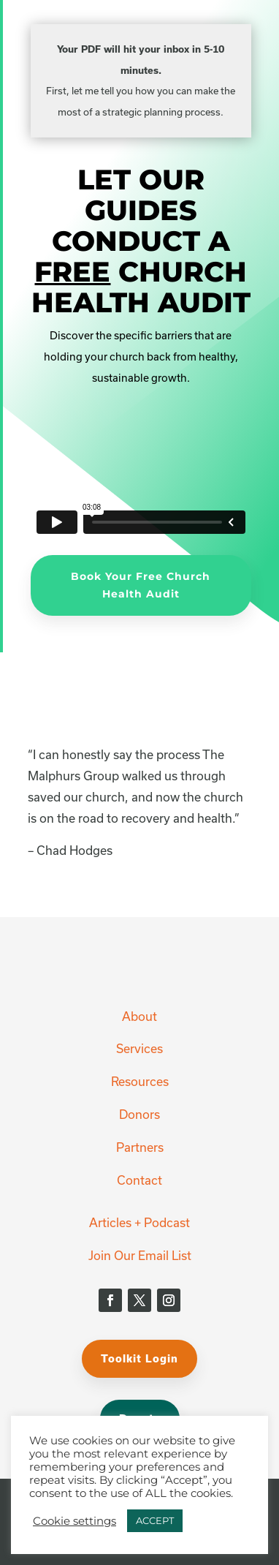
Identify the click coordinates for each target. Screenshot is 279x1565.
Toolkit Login (139, 1358)
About (139, 1016)
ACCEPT (155, 1520)
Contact (139, 1180)
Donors (139, 1114)
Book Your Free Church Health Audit (140, 585)
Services (139, 1048)
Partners (140, 1147)
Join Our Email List (139, 1255)
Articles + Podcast (139, 1222)
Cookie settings (74, 1521)
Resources (140, 1081)
